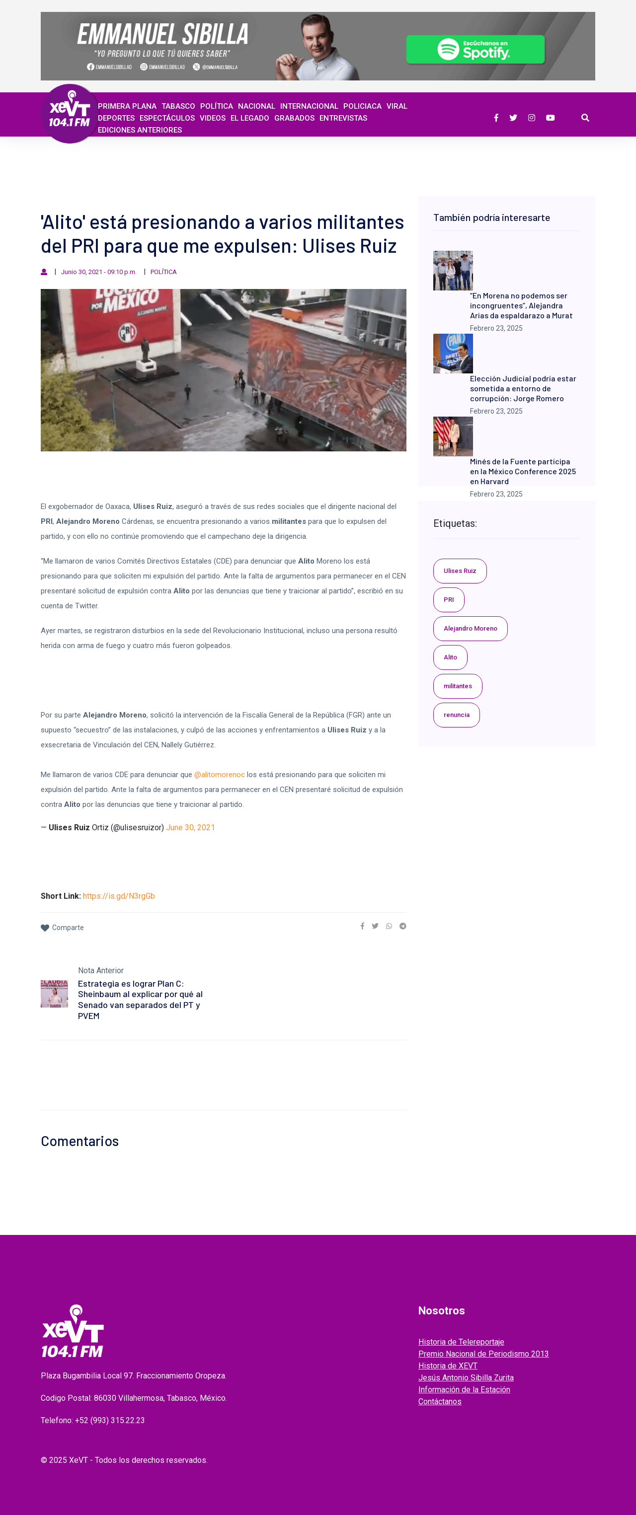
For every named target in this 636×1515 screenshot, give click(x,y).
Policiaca (362, 106)
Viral (397, 106)
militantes (458, 686)
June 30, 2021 (190, 827)
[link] (362, 926)
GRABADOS (294, 118)
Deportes (116, 118)
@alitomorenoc (219, 774)
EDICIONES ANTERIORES (140, 130)
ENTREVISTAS (343, 118)
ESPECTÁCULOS (167, 118)
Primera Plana (127, 106)
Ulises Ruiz (460, 571)
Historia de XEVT (447, 1366)
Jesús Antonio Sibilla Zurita (466, 1377)
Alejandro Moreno (470, 628)
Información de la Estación (464, 1389)
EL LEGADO (250, 118)
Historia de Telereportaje (461, 1342)
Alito (450, 657)
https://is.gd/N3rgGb (119, 896)
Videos (213, 118)
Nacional (256, 106)
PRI (449, 599)
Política (216, 106)
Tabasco (178, 106)
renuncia (457, 715)
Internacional (309, 106)
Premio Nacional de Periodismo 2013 (483, 1354)
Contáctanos (440, 1401)
